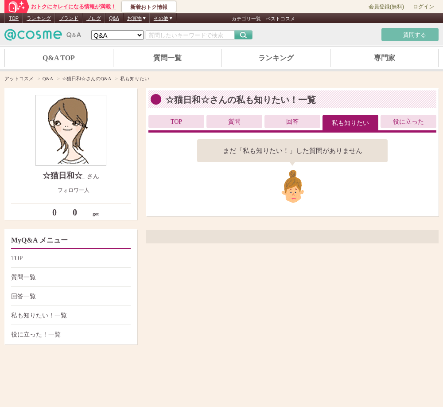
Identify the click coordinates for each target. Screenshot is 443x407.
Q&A (114, 18)
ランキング (39, 18)
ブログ (93, 18)
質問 (234, 121)
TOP (14, 18)
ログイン (423, 7)
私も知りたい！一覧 (69, 315)
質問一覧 (167, 58)
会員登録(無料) (386, 7)
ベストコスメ (280, 18)
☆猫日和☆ (64, 175)
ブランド (68, 18)
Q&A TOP (59, 58)
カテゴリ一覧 (246, 18)
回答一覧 (69, 296)
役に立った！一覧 (69, 334)
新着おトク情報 (148, 7)
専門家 (384, 58)
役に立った (408, 121)
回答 (292, 121)
